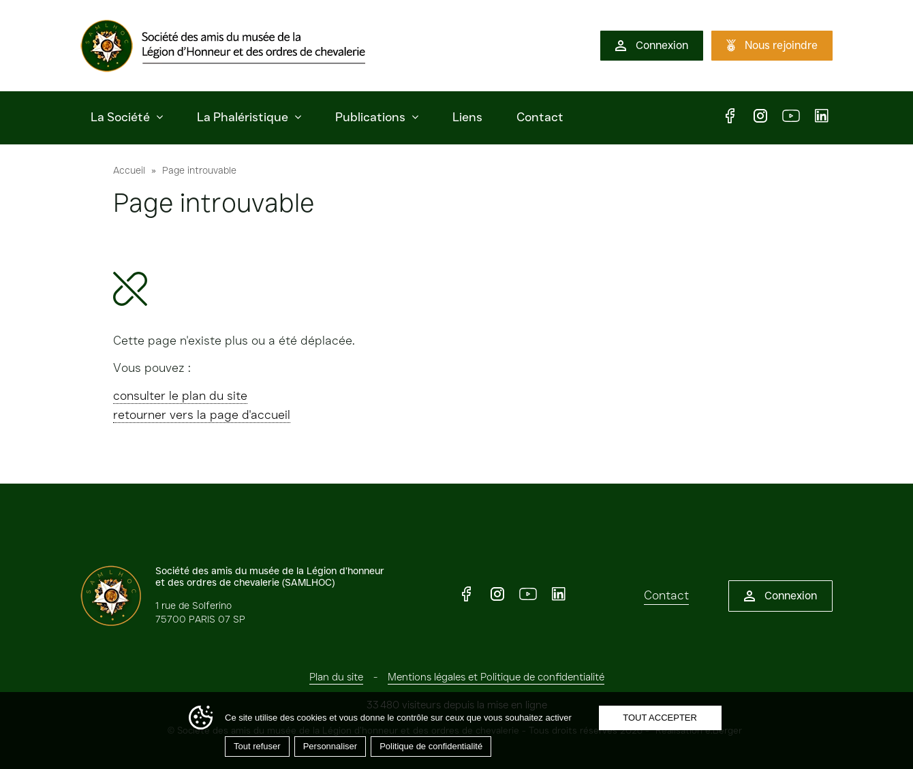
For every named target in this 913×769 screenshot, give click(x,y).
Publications (370, 117)
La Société (120, 117)
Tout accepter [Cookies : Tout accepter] (660, 717)
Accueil (129, 170)
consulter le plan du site (180, 395)
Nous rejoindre (781, 45)
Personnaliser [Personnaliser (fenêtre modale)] (330, 746)
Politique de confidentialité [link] (431, 746)
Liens (467, 117)
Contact (539, 117)
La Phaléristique (242, 117)
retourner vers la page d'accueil (201, 414)
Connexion (662, 45)
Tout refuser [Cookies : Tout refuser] (257, 746)
